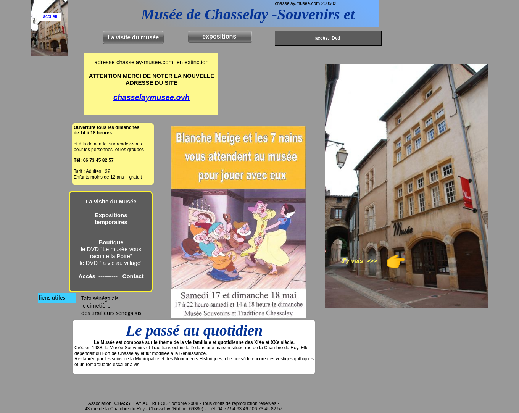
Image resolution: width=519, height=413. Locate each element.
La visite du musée (133, 37)
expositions (220, 36)
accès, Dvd (327, 38)
